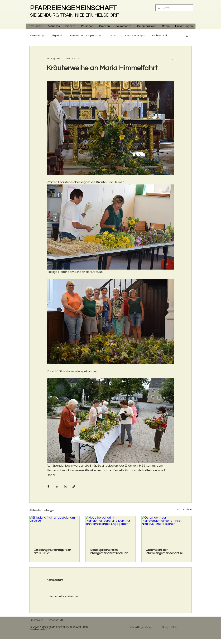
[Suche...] (174, 8)
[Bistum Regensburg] (140, 627)
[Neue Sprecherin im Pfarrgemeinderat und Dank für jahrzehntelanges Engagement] (111, 530)
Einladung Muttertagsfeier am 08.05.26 (52, 551)
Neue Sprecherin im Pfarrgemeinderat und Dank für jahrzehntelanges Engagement (110, 551)
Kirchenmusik (159, 35)
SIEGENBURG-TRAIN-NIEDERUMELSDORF (74, 15)
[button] (54, 26)
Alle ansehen (184, 509)
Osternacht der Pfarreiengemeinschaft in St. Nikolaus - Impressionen (166, 551)
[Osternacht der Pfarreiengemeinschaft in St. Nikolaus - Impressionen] (166, 530)
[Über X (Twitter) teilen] (56, 486)
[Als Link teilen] (73, 486)
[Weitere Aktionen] (172, 59)
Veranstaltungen (135, 35)
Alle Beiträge (37, 35)
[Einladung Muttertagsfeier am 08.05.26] (54, 530)
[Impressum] (37, 620)
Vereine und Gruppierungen (86, 35)
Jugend (113, 35)
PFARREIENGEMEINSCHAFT (73, 8)
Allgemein (57, 35)
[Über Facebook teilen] (48, 486)
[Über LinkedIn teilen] (65, 486)
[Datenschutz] (55, 620)
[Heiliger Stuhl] (169, 627)
